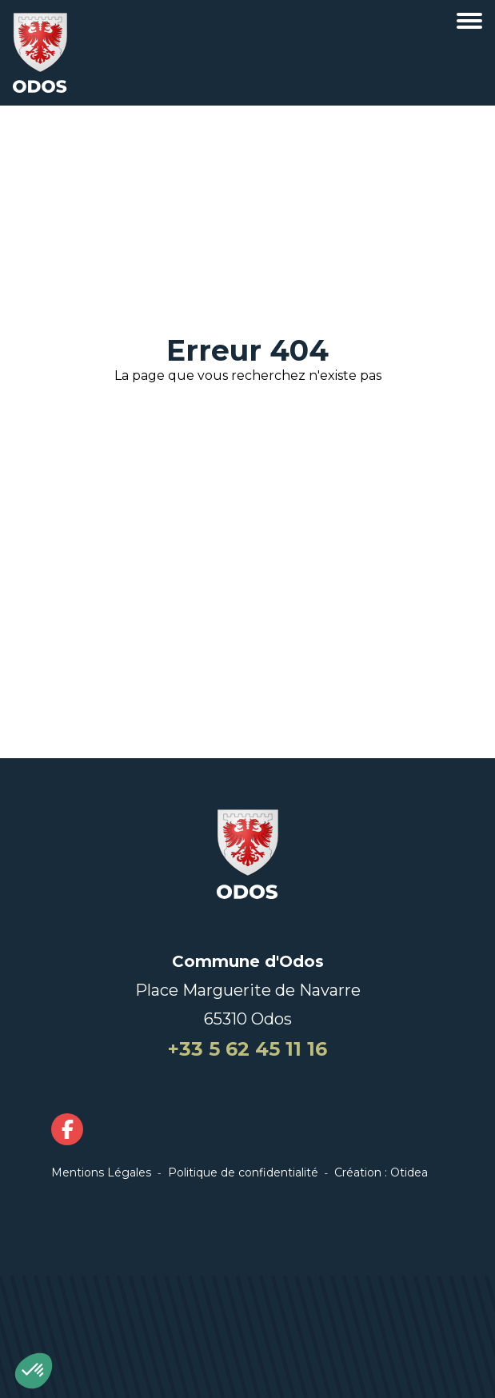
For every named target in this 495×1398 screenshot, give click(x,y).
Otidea (409, 1172)
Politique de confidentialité (243, 1172)
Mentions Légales (101, 1172)
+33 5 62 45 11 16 (247, 1048)
